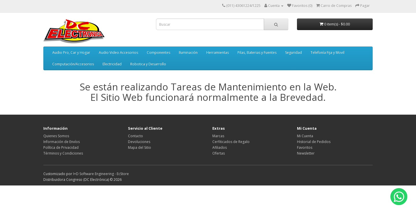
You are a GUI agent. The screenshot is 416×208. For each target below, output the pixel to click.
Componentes (158, 52)
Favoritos (304, 147)
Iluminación (188, 52)
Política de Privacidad (61, 147)
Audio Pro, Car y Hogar (71, 52)
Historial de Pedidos (313, 141)
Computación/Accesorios (73, 64)
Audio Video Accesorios (118, 52)
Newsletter (306, 153)
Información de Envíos (61, 141)
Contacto (135, 135)
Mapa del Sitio (139, 147)
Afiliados (219, 147)
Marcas (218, 135)
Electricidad (112, 64)
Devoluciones (139, 141)
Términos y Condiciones (63, 153)
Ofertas (218, 153)
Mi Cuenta (305, 135)
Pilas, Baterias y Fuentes (256, 52)
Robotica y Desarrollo (148, 64)
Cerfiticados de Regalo (231, 141)
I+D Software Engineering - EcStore (101, 173)
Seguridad (293, 52)
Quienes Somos (56, 135)
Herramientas (217, 52)
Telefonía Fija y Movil (327, 52)
